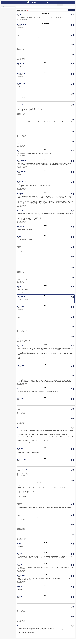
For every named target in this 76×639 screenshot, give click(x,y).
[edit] (73, 15)
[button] (37, 14)
